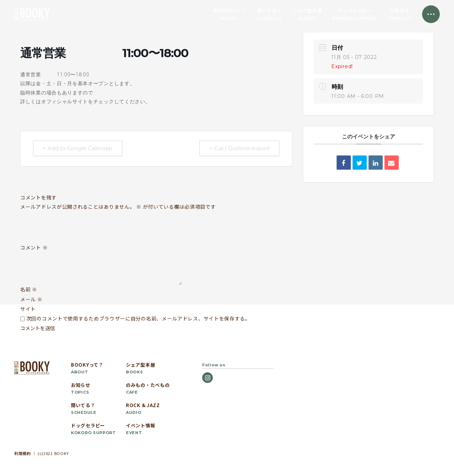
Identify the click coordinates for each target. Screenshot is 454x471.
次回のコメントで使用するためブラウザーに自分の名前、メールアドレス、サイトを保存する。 (138, 318)
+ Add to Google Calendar (78, 148)
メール (31, 299)
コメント (34, 247)
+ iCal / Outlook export (239, 148)
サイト (28, 308)
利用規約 (22, 453)
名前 (28, 289)
